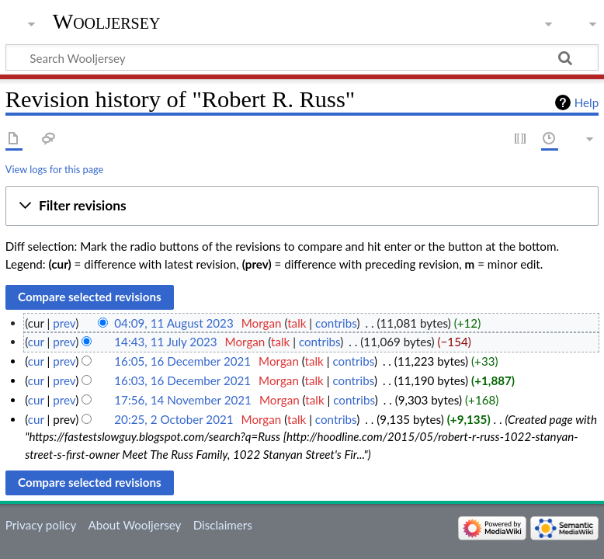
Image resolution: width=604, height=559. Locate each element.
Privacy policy (40, 525)
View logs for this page (54, 169)
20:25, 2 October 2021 (173, 419)
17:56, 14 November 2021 (183, 400)
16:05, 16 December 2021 (182, 361)
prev (64, 323)
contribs (335, 323)
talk (296, 323)
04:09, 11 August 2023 (173, 323)
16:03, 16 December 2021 (182, 380)
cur (36, 342)
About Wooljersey (134, 525)
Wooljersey (107, 21)
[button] (302, 206)
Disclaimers (222, 525)
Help (586, 102)
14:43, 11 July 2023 (165, 342)
